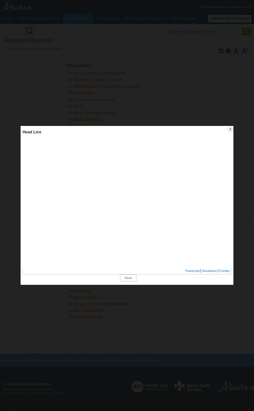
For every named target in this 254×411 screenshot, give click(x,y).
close (190, 144)
